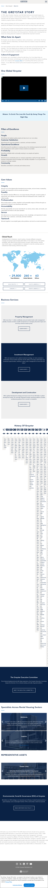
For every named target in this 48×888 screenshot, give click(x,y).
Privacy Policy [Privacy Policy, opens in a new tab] (8, 883)
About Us (16, 6)
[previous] (4, 429)
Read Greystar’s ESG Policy (23, 808)
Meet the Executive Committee (23, 690)
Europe (12, 288)
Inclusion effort (18, 61)
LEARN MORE (23, 328)
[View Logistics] (24, 740)
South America (34, 284)
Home (2, 6)
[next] (44, 429)
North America (34, 288)
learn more (23, 404)
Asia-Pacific (12, 284)
